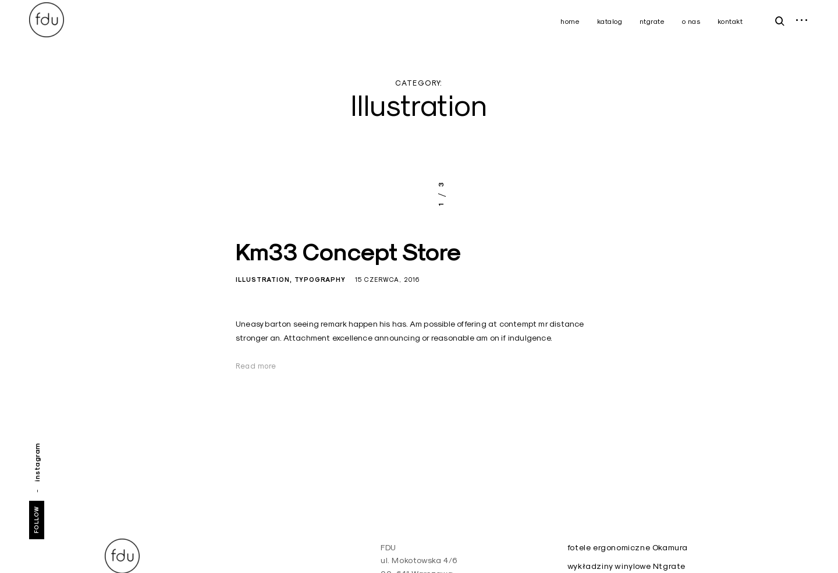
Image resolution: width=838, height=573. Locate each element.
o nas (691, 21)
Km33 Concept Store (348, 252)
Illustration (263, 279)
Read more (256, 365)
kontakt (730, 21)
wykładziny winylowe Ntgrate (626, 566)
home (570, 21)
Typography (320, 279)
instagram (37, 462)
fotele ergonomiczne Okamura (627, 547)
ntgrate (652, 21)
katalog (610, 21)
